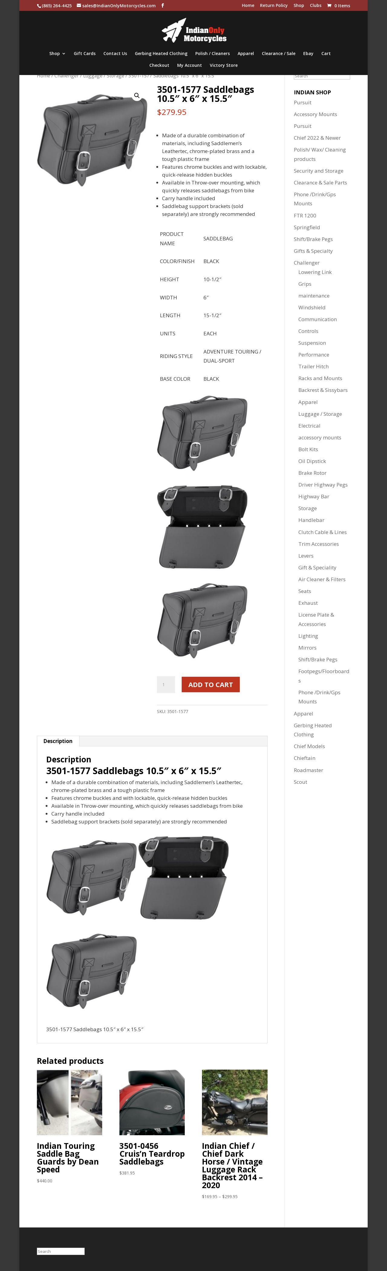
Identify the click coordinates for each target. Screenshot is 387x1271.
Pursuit (302, 102)
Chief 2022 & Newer (317, 137)
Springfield (307, 227)
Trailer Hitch (313, 366)
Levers (306, 555)
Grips (304, 283)
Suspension (312, 342)
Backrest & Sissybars (323, 389)
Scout (300, 781)
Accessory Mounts (315, 114)
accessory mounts (319, 437)
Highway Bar (313, 496)
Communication (317, 319)
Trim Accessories (318, 543)
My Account (189, 65)
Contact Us (115, 53)
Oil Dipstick (312, 461)
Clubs (315, 5)
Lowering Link (315, 272)
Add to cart (210, 684)
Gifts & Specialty (313, 250)
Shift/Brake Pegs (313, 239)
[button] (137, 95)
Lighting (308, 635)
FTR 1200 (305, 215)
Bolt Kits (308, 449)
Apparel (246, 53)
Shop (299, 5)
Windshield (312, 307)
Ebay (308, 53)
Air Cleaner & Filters (322, 579)
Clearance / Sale (278, 53)
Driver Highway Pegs (323, 484)
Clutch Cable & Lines (322, 532)
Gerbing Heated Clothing (161, 53)
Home (248, 5)
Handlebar (311, 520)
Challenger (66, 75)
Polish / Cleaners (212, 53)
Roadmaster (308, 770)
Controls (308, 331)
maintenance (314, 295)
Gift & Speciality (317, 567)
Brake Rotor (312, 472)
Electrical (309, 425)
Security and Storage (318, 170)
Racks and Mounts (320, 378)
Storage (307, 508)
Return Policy (274, 5)
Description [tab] (58, 741)
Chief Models (309, 746)
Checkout (159, 65)
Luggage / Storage (103, 75)
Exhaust (308, 602)
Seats (304, 591)
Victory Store (224, 65)
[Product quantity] (166, 684)
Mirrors (307, 647)
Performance (313, 354)
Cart (326, 53)
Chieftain (304, 757)
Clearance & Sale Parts (320, 182)
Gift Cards (85, 53)
